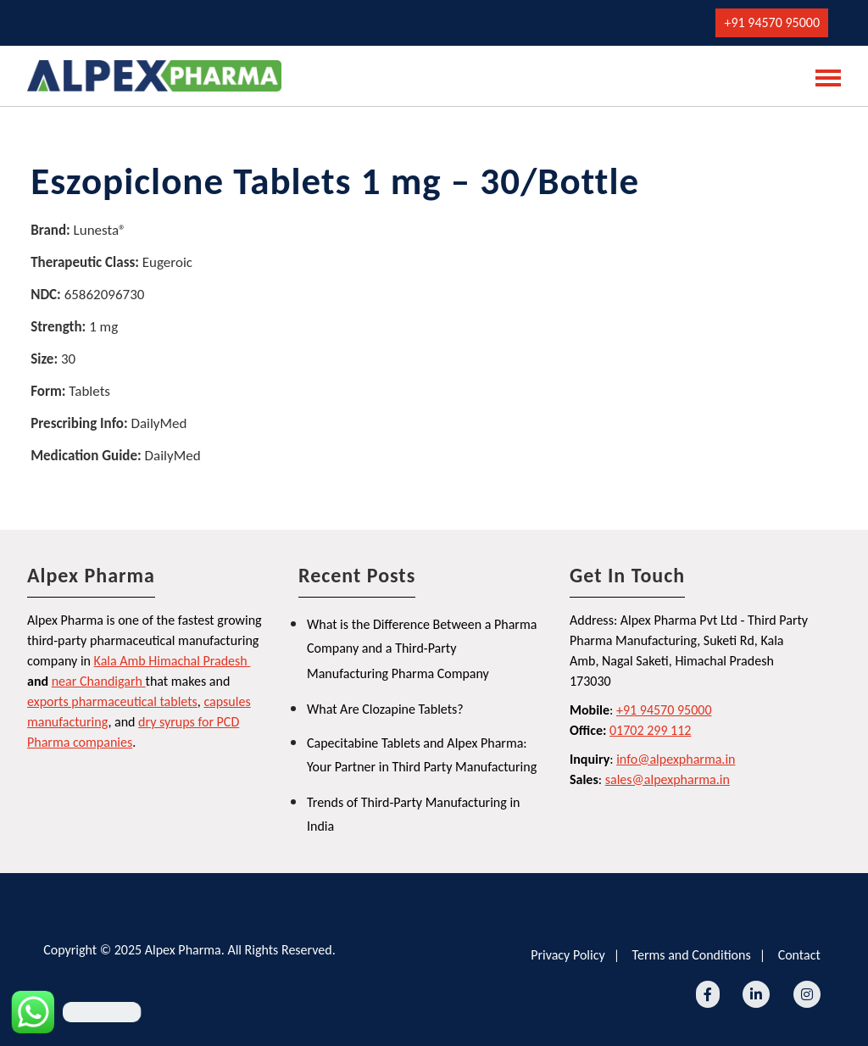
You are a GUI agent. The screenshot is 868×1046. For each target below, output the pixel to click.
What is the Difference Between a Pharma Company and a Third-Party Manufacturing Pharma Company (422, 649)
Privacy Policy (568, 955)
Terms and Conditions (691, 955)
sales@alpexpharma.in (667, 779)
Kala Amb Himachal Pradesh (171, 661)
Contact (799, 955)
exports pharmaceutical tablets (112, 701)
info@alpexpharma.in (675, 759)
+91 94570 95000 (772, 22)
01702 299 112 (650, 730)
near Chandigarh (97, 681)
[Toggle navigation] (823, 76)
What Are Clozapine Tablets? (385, 709)
